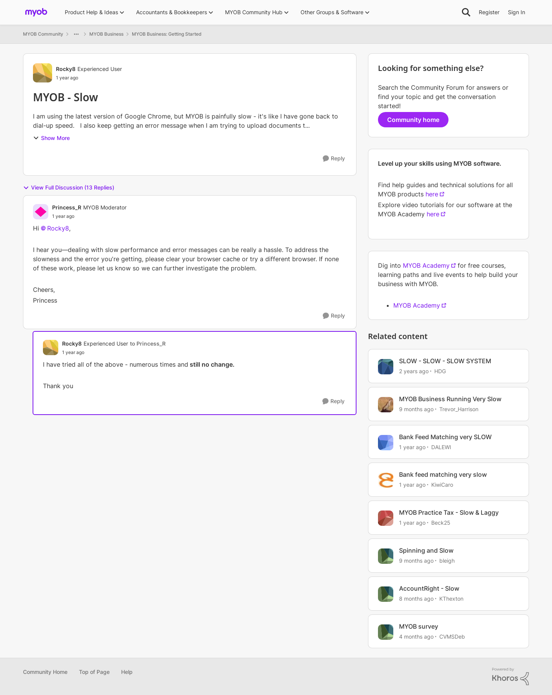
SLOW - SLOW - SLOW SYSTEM (445, 361)
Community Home (45, 672)
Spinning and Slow (426, 550)
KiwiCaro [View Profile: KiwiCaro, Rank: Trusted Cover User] (442, 484)
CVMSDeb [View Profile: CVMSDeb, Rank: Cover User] (452, 636)
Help (127, 672)
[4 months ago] (416, 636)
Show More (51, 138)
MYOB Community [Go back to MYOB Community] (43, 34)
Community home (413, 120)
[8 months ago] (416, 599)
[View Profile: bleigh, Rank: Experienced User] (385, 556)
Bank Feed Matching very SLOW (445, 437)
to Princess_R (148, 343)
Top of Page (94, 672)
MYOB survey (418, 626)
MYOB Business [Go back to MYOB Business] (106, 34)
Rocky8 (58, 228)
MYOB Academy (426, 265)
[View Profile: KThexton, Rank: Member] (385, 594)
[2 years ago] (414, 371)
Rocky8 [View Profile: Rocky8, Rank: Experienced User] (66, 69)
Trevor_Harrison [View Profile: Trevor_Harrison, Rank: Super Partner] (458, 409)
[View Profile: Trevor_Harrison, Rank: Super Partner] (385, 404)
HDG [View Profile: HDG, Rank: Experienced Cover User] (440, 371)
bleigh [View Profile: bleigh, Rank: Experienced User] (447, 560)
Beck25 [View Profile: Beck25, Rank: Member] (440, 522)
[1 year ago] (412, 447)
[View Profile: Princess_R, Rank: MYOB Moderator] (40, 211)
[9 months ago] (416, 409)
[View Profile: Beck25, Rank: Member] (385, 518)
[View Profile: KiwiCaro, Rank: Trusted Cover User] (385, 480)
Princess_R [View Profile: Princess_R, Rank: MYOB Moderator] (66, 207)
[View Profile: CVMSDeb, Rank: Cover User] (385, 632)
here (432, 194)
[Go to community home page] (36, 12)
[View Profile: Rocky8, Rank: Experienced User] (42, 72)
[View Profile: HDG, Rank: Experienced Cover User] (385, 366)
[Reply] (334, 158)
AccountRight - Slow (429, 588)
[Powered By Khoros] (510, 676)
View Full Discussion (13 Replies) (68, 187)
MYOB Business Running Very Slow (450, 399)
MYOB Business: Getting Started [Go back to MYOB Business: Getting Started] (167, 34)
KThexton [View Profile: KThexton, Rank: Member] (451, 598)
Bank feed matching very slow (443, 474)
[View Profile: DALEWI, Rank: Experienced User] (385, 442)
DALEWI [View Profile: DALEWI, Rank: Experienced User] (441, 446)
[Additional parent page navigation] (76, 34)
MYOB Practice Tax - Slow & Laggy (449, 512)
